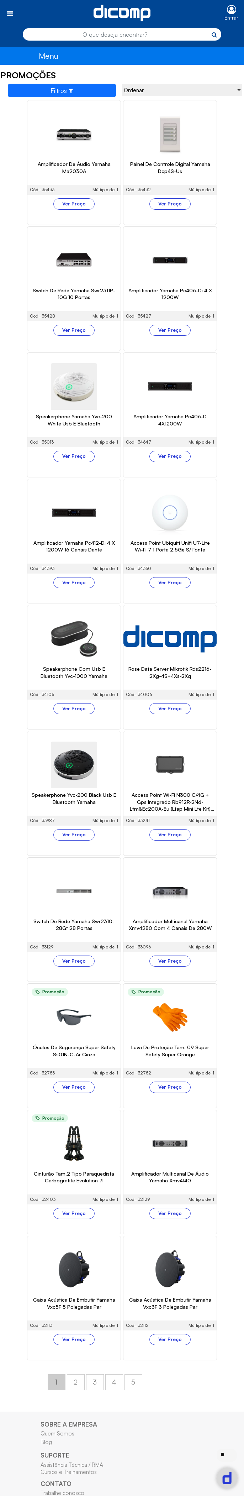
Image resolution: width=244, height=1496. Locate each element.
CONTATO (56, 1483)
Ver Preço (74, 203)
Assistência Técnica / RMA (72, 1464)
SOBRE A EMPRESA (69, 1424)
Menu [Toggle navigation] (48, 56)
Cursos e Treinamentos (69, 1471)
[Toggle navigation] (10, 13)
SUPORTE (55, 1455)
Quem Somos (57, 1433)
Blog (46, 1441)
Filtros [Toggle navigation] (62, 90)
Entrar (231, 18)
